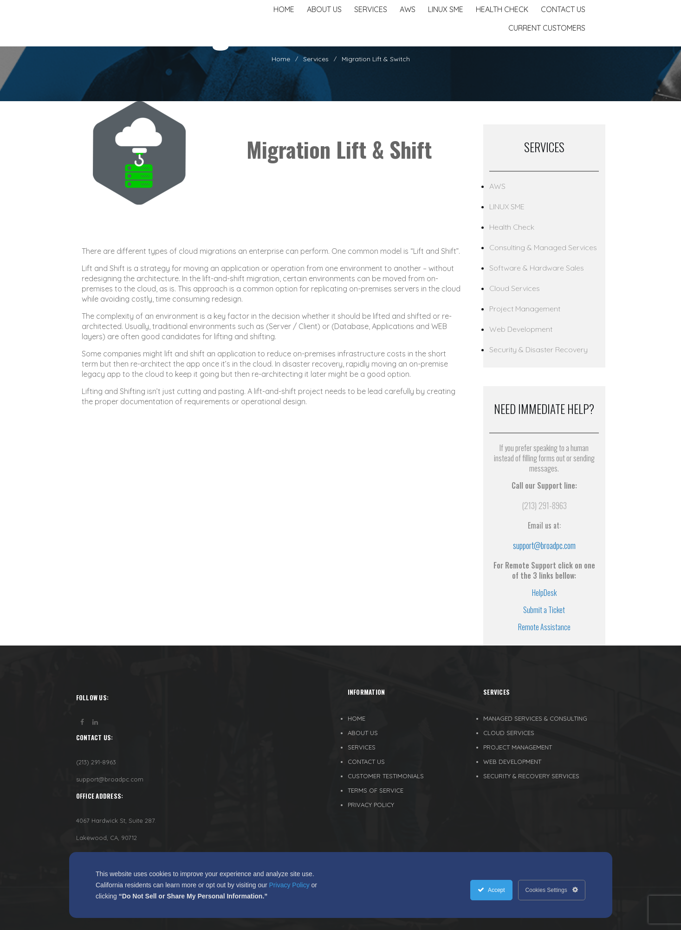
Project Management (524, 308)
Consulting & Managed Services (543, 247)
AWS (497, 186)
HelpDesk (544, 592)
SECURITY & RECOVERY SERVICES (531, 776)
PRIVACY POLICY (371, 804)
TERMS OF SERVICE (375, 790)
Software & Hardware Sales (536, 267)
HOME (356, 718)
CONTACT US (366, 761)
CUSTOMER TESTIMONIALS (386, 776)
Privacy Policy (289, 885)
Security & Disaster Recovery (538, 349)
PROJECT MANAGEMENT (517, 747)
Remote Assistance (544, 627)
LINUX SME (507, 206)
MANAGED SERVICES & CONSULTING (535, 718)
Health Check (511, 227)
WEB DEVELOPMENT (512, 761)
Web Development (520, 329)
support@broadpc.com (544, 545)
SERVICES (362, 747)
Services (316, 59)
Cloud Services (514, 288)
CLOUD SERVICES (508, 732)
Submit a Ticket (544, 609)
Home (281, 59)
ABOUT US (363, 732)
